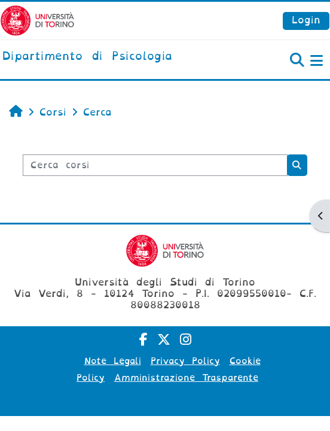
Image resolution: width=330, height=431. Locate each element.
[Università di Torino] (37, 20)
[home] (87, 56)
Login (306, 20)
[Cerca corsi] (155, 165)
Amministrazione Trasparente (186, 377)
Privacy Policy (185, 361)
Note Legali (112, 361)
